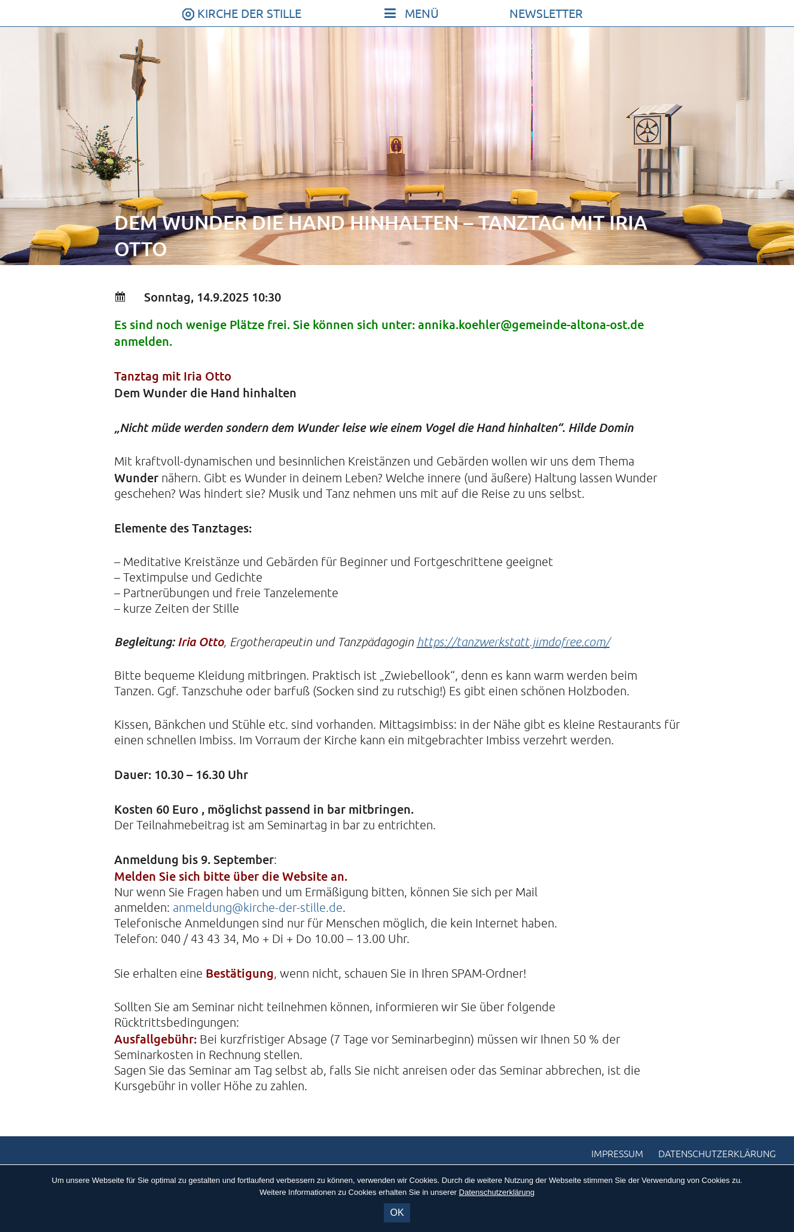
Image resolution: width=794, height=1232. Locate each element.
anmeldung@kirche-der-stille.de (258, 908)
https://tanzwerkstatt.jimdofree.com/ (513, 642)
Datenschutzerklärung (717, 1154)
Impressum (617, 1154)
